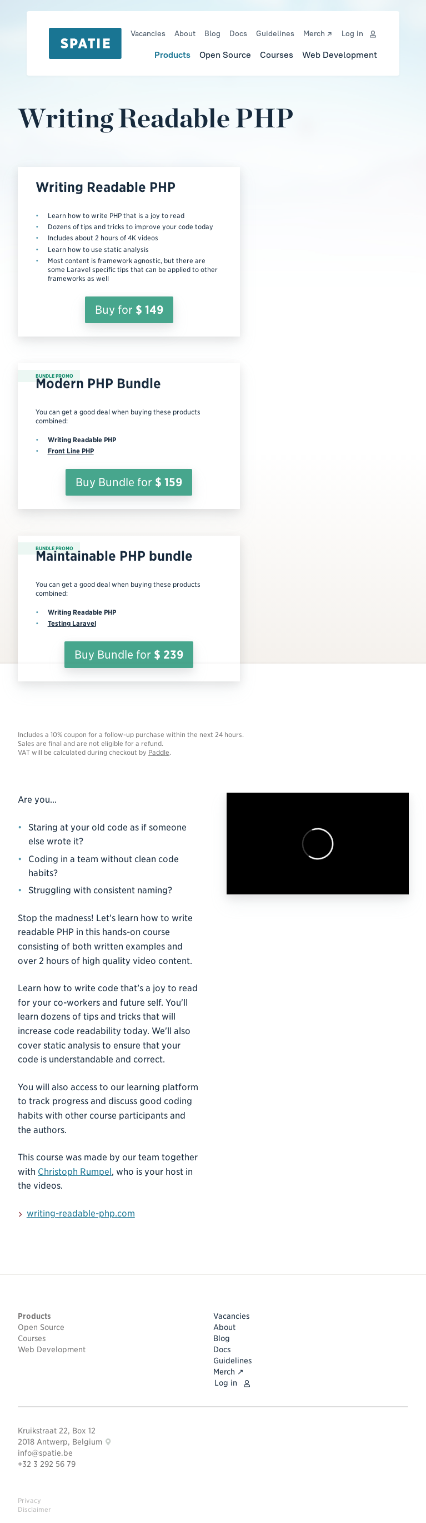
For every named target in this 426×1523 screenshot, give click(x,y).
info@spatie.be (45, 1452)
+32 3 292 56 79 (47, 1464)
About (185, 33)
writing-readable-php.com (76, 1213)
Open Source (225, 54)
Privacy (29, 1500)
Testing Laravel (72, 623)
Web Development (339, 54)
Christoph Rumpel (75, 1171)
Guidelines (275, 33)
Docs (238, 33)
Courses (276, 54)
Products (172, 54)
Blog (212, 33)
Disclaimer (34, 1509)
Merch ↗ (317, 33)
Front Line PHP (71, 451)
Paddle (158, 752)
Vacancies (148, 33)
